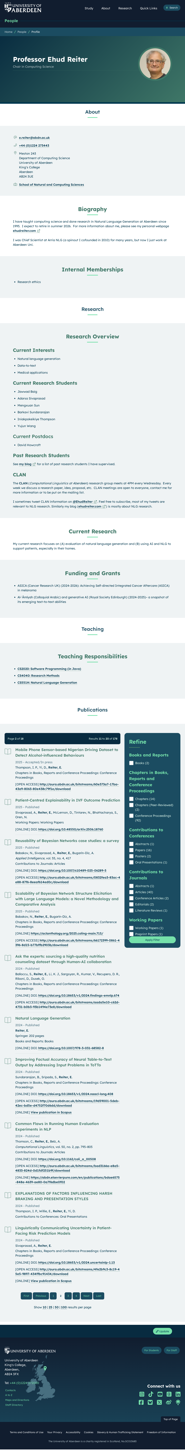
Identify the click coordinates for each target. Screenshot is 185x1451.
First (29, 1296)
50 (57, 1308)
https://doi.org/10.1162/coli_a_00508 (67, 1159)
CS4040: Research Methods (39, 676)
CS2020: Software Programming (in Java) (49, 669)
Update (161, 1333)
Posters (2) (143, 856)
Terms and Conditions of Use (26, 1434)
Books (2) (142, 763)
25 (50, 1308)
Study (91, 8)
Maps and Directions (17, 1401)
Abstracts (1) (144, 844)
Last (99, 1296)
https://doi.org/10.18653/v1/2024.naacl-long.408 (75, 1094)
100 (64, 1308)
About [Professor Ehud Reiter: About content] (92, 112)
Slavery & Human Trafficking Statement (120, 1434)
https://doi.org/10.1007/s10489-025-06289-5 (72, 871)
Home (8, 32)
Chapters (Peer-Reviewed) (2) (154, 807)
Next (87, 1296)
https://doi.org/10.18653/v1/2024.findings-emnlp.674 (78, 996)
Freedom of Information (161, 1434)
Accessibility (73, 1434)
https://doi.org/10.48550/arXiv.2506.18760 (70, 830)
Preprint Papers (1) (149, 934)
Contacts (10, 1392)
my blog (25, 464)
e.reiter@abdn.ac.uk (34, 138)
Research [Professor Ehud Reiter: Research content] (92, 309)
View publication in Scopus (51, 1113)
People (12, 20)
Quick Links (150, 8)
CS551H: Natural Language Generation (47, 683)
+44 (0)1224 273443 (34, 146)
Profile (35, 32)
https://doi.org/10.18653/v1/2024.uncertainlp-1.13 (76, 1263)
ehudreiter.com (24, 231)
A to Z (8, 1396)
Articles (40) (144, 892)
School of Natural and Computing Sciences (51, 185)
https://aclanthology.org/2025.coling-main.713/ (67, 934)
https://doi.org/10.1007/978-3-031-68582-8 (71, 1048)
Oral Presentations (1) (151, 863)
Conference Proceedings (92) (153, 818)
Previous (42, 1296)
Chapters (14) (145, 799)
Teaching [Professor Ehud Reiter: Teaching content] (92, 629)
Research (127, 8)
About (107, 8)
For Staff (170, 1352)
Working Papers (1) (149, 928)
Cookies (88, 1434)
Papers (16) (143, 850)
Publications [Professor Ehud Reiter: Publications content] (92, 710)
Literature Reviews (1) (151, 911)
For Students (147, 1352)
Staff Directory (14, 1406)
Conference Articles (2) (152, 898)
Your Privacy (54, 1434)
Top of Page (171, 1420)
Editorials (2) (144, 905)
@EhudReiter (83, 502)
